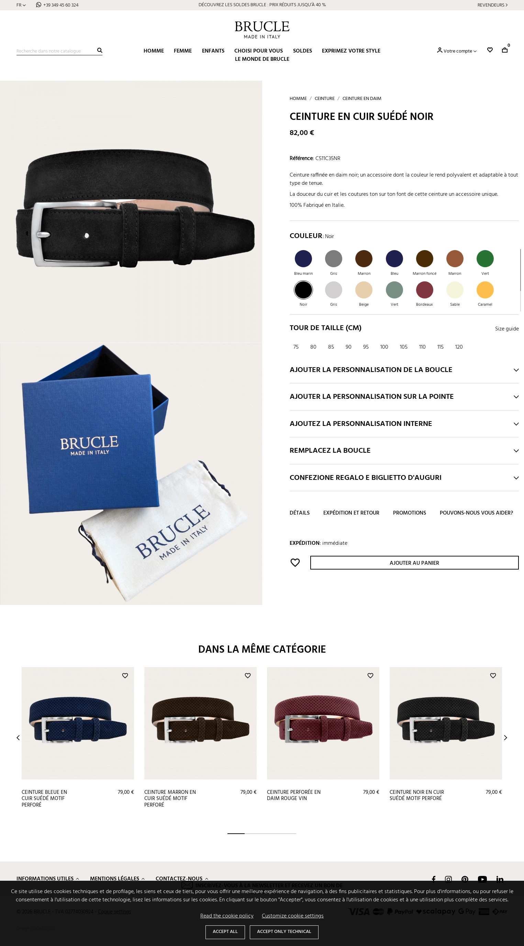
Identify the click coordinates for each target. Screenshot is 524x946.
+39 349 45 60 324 (60, 5)
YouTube (482, 879)
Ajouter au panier (414, 563)
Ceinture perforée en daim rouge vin (294, 795)
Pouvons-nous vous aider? (476, 513)
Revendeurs (491, 5)
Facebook (433, 879)
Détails (300, 513)
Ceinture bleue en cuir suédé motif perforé (44, 798)
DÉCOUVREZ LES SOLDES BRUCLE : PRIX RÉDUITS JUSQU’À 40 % (262, 5)
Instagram (448, 879)
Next (505, 737)
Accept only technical (284, 932)
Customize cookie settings (293, 916)
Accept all (225, 932)
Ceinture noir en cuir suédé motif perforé (417, 795)
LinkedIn (500, 879)
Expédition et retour (351, 513)
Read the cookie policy (227, 916)
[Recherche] (59, 51)
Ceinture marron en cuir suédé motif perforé (170, 798)
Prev (18, 737)
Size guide (507, 329)
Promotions (409, 513)
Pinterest (464, 879)
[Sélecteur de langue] (21, 5)
